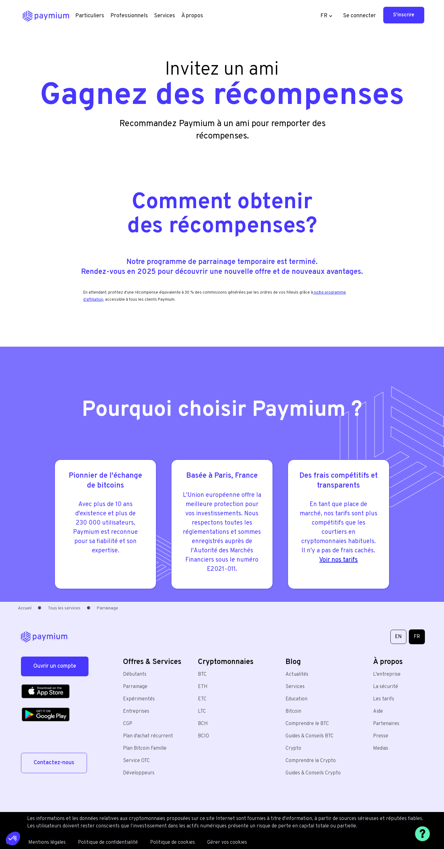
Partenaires (386, 724)
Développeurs (138, 773)
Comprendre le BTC (307, 724)
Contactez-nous (54, 762)
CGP (127, 724)
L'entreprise (387, 674)
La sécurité (385, 687)
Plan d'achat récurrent (148, 736)
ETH (203, 687)
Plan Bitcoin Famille (144, 748)
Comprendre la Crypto (311, 761)
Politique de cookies (172, 842)
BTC (202, 674)
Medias (380, 748)
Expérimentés (139, 699)
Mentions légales (47, 842)
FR (417, 637)
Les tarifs (383, 699)
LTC (202, 711)
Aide (378, 711)
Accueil (24, 608)
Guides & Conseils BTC (310, 736)
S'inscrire (403, 15)
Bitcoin (293, 711)
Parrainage (135, 687)
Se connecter (359, 15)
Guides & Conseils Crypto (313, 773)
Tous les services (64, 608)
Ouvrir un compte (54, 666)
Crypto (293, 748)
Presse (380, 736)
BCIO (203, 736)
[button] (89, 16)
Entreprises (136, 711)
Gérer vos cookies (227, 842)
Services (295, 687)
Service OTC (136, 761)
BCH (203, 724)
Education (296, 699)
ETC (202, 699)
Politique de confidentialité (108, 842)
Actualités (297, 674)
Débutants (134, 674)
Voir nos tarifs (338, 560)
